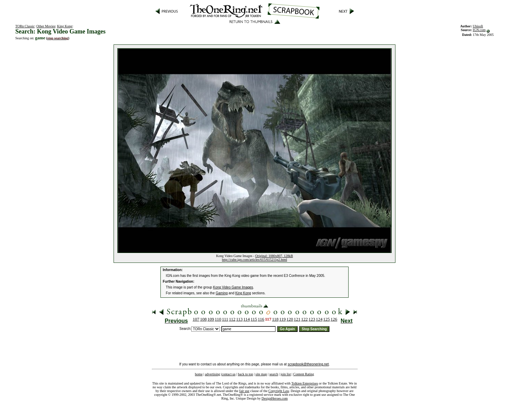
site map (261, 374)
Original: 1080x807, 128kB (274, 256)
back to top (245, 374)
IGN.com (479, 30)
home (199, 374)
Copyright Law (279, 391)
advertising (212, 374)
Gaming (222, 293)
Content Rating (303, 374)
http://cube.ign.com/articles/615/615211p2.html (254, 259)
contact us (228, 374)
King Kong (65, 26)
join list (285, 374)
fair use (244, 391)
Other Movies (45, 26)
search (273, 374)
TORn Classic (25, 26)
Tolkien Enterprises (304, 383)
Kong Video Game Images (233, 287)
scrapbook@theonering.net (308, 364)
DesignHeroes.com (275, 398)
